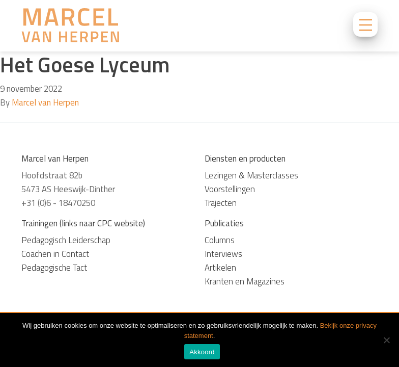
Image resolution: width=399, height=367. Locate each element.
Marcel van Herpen (45, 102)
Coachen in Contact (55, 253)
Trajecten (221, 202)
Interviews (223, 253)
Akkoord (201, 352)
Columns (220, 240)
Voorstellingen (230, 189)
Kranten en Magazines (244, 281)
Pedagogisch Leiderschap (65, 240)
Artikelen (220, 267)
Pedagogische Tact (54, 267)
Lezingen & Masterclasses (251, 175)
